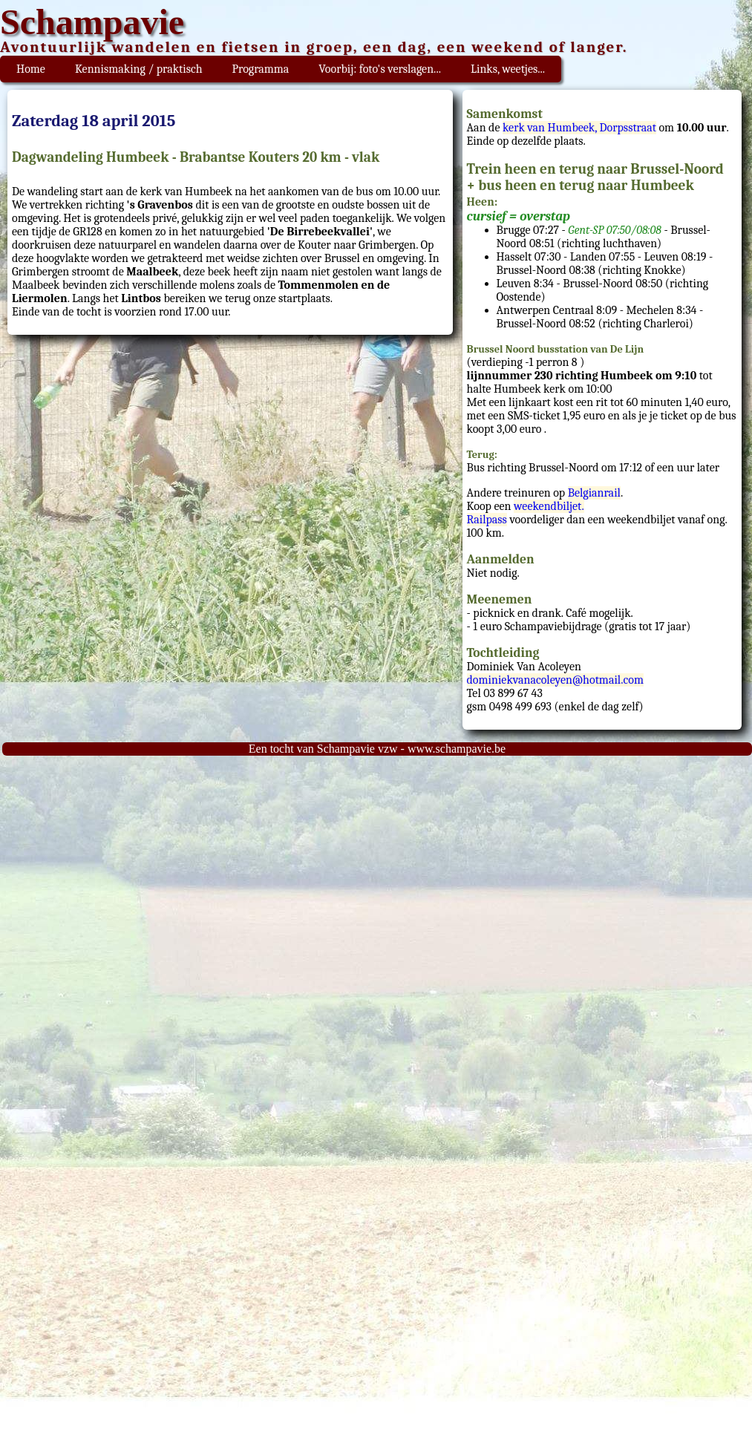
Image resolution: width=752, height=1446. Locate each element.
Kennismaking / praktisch (139, 69)
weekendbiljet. (549, 506)
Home (30, 69)
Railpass (487, 519)
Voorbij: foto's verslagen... (379, 69)
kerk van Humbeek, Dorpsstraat (579, 127)
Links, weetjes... (508, 69)
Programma (261, 69)
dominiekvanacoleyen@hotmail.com (555, 680)
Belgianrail (594, 493)
